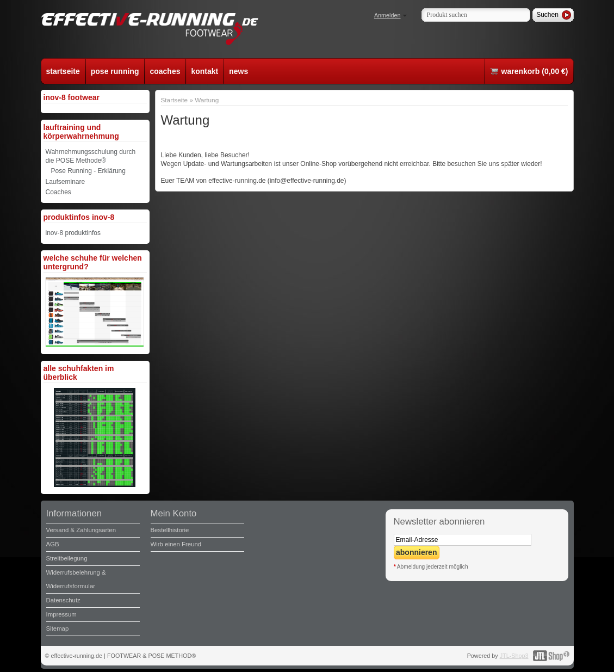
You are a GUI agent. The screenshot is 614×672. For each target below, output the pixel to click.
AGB (52, 544)
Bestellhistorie (170, 530)
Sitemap (57, 628)
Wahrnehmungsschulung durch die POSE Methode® (91, 156)
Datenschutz (63, 600)
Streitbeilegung (67, 558)
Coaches (58, 192)
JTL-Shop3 (514, 655)
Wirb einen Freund (176, 544)
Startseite (174, 99)
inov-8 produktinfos (73, 233)
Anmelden (387, 15)
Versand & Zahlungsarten (81, 530)
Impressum (61, 614)
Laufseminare (65, 182)
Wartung (207, 99)
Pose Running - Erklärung (88, 171)
